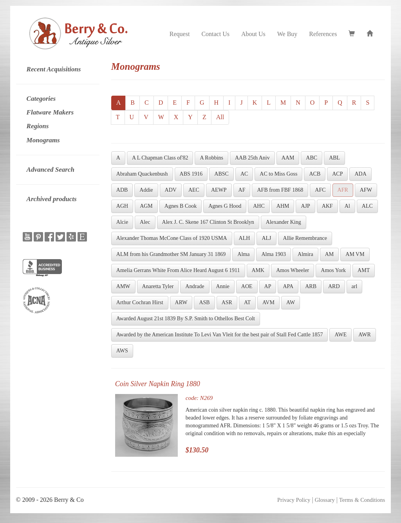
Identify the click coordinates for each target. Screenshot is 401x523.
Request (180, 34)
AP (267, 286)
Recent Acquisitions (54, 69)
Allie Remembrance (305, 238)
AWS (122, 351)
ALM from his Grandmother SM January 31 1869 (171, 254)
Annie (222, 286)
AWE (340, 335)
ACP (337, 174)
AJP (305, 206)
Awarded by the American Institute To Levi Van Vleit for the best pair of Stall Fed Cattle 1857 (219, 335)
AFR (343, 190)
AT (247, 302)
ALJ (266, 238)
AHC (259, 206)
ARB (310, 286)
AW (290, 302)
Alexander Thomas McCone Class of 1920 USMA (171, 238)
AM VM (354, 254)
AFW (366, 190)
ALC (367, 206)
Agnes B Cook (180, 206)
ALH (244, 238)
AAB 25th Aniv (252, 158)
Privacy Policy (293, 500)
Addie (146, 190)
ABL (334, 158)
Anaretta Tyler (158, 286)
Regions (38, 126)
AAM (288, 158)
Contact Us (215, 34)
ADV (171, 190)
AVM (268, 302)
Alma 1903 (273, 254)
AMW (123, 286)
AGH (122, 206)
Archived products (52, 199)
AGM (146, 206)
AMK (258, 270)
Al (347, 206)
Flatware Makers (50, 112)
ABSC (221, 174)
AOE (247, 286)
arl (355, 286)
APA (288, 286)
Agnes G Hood (224, 206)
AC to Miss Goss (278, 174)
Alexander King (283, 222)
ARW (181, 302)
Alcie (122, 222)
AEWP (219, 190)
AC (244, 174)
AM (329, 254)
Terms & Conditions (362, 500)
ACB (314, 174)
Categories (41, 98)
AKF (327, 206)
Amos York (333, 270)
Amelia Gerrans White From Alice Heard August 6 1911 (178, 270)
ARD (334, 286)
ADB (122, 190)
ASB (204, 302)
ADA (360, 174)
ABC (311, 158)
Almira (305, 254)
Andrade (194, 286)
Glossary (325, 500)
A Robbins (211, 158)
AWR (364, 335)
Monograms (43, 140)
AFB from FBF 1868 (280, 190)
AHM (282, 206)
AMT (364, 270)
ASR (227, 302)
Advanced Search (50, 169)
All (220, 117)
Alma (243, 254)
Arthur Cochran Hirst (139, 302)
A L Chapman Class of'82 (160, 158)
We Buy (287, 34)
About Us (253, 34)
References (323, 34)
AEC (193, 190)
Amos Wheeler (292, 270)
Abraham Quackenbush (142, 174)
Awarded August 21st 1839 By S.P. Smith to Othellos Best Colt (185, 318)
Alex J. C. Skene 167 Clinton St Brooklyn (208, 222)
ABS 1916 (191, 174)
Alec (145, 222)
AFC (320, 190)
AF (242, 190)
